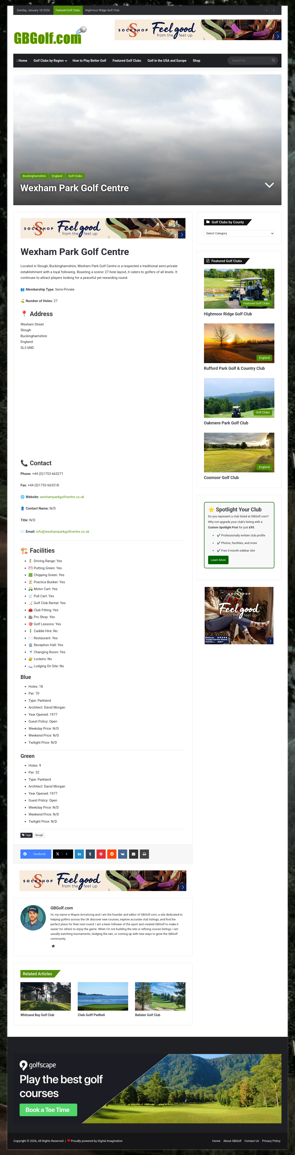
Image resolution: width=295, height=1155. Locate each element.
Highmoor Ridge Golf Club (102, 10)
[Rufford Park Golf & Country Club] (239, 343)
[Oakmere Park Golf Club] (239, 398)
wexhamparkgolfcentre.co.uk (62, 497)
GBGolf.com (61, 907)
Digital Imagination (110, 1141)
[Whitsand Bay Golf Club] (45, 996)
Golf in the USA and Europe (167, 60)
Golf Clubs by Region (49, 60)
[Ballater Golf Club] (160, 996)
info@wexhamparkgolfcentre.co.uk (62, 532)
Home (22, 60)
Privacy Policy (271, 1141)
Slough (39, 835)
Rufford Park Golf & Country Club (234, 368)
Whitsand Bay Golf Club (37, 1015)
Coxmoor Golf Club (221, 477)
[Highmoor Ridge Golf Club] (239, 289)
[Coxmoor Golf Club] (239, 453)
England (57, 176)
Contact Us (251, 1141)
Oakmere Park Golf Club (226, 423)
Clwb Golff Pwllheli (91, 1015)
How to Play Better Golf (89, 60)
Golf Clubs (75, 176)
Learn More (218, 560)
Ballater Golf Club (147, 1015)
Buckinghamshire (34, 176)
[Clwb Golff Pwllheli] (103, 996)
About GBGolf (232, 1141)
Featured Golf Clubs (127, 60)
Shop (196, 60)
